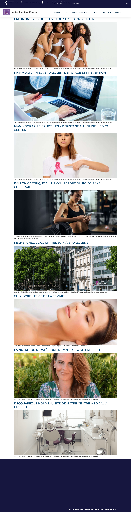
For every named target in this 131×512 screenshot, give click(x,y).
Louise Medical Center (24, 12)
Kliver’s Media (104, 509)
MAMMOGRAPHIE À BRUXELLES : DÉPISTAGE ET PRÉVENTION (60, 72)
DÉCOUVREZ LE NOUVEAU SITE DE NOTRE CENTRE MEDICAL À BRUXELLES (60, 405)
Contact (118, 12)
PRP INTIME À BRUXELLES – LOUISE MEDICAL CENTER (54, 19)
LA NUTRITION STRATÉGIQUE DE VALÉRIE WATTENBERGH (57, 350)
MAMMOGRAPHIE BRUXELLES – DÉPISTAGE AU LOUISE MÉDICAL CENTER (62, 127)
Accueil (57, 12)
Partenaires (106, 12)
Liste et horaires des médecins (77, 12)
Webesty (113, 509)
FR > (126, 4)
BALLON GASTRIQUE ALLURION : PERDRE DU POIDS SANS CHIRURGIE (57, 185)
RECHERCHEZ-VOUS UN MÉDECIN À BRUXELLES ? (51, 242)
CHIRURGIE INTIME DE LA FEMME (39, 296)
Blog (95, 12)
